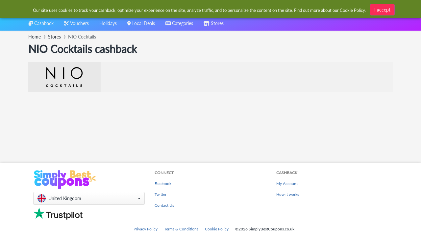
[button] (89, 198)
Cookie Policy (217, 228)
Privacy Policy (146, 228)
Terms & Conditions (181, 228)
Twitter (160, 194)
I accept (382, 9)
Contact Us (164, 205)
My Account (287, 183)
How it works (287, 194)
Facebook (163, 183)
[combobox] (179, 25)
